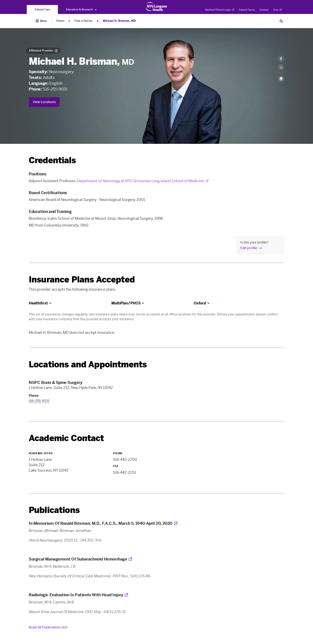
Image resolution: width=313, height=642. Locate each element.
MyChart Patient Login (219, 9)
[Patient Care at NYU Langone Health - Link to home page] (156, 6)
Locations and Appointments (88, 364)
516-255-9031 (55, 89)
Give (277, 9)
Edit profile (248, 248)
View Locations (44, 102)
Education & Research (81, 9)
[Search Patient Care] (281, 21)
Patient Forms (247, 9)
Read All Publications (48, 627)
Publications (54, 510)
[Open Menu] (41, 21)
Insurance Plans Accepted (82, 279)
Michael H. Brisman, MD (119, 21)
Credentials (52, 160)
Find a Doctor (83, 21)
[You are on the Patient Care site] (42, 9)
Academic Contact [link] (66, 438)
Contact (264, 9)
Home (60, 21)
